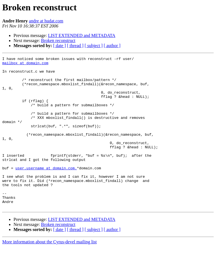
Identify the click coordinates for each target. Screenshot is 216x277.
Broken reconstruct (58, 40)
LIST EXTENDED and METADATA (81, 35)
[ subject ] (94, 45)
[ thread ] (75, 45)
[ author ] (112, 45)
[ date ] (59, 45)
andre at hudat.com (46, 21)
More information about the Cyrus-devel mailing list (49, 272)
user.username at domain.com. (46, 190)
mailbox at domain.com (25, 64)
